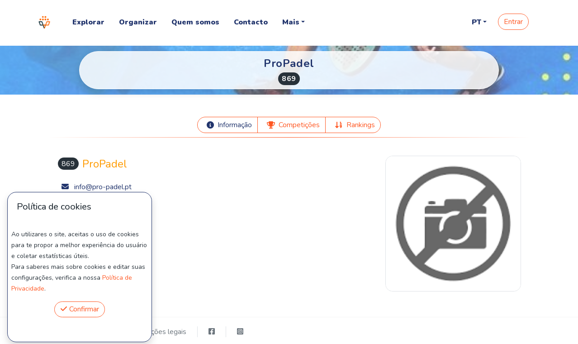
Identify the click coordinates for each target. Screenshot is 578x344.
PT (476, 22)
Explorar (88, 22)
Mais (290, 22)
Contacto (251, 22)
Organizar (138, 22)
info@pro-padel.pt (103, 187)
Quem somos (195, 22)
